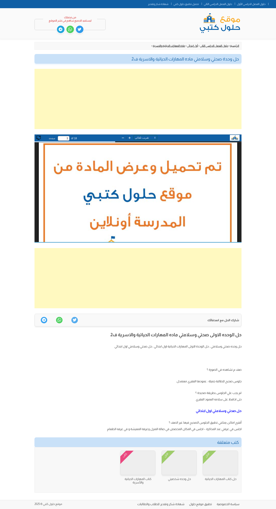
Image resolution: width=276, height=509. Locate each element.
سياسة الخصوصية (228, 504)
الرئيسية (234, 45)
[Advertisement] (138, 99)
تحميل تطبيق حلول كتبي (186, 4)
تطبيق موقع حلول (200, 504)
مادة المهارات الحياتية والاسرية (169, 45)
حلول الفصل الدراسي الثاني (218, 4)
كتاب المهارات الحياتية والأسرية (138, 480)
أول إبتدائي (192, 45)
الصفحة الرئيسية (272, 3)
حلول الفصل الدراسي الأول (251, 4)
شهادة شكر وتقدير (158, 4)
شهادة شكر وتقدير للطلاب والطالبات (160, 504)
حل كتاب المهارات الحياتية (220, 479)
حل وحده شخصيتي (179, 479)
